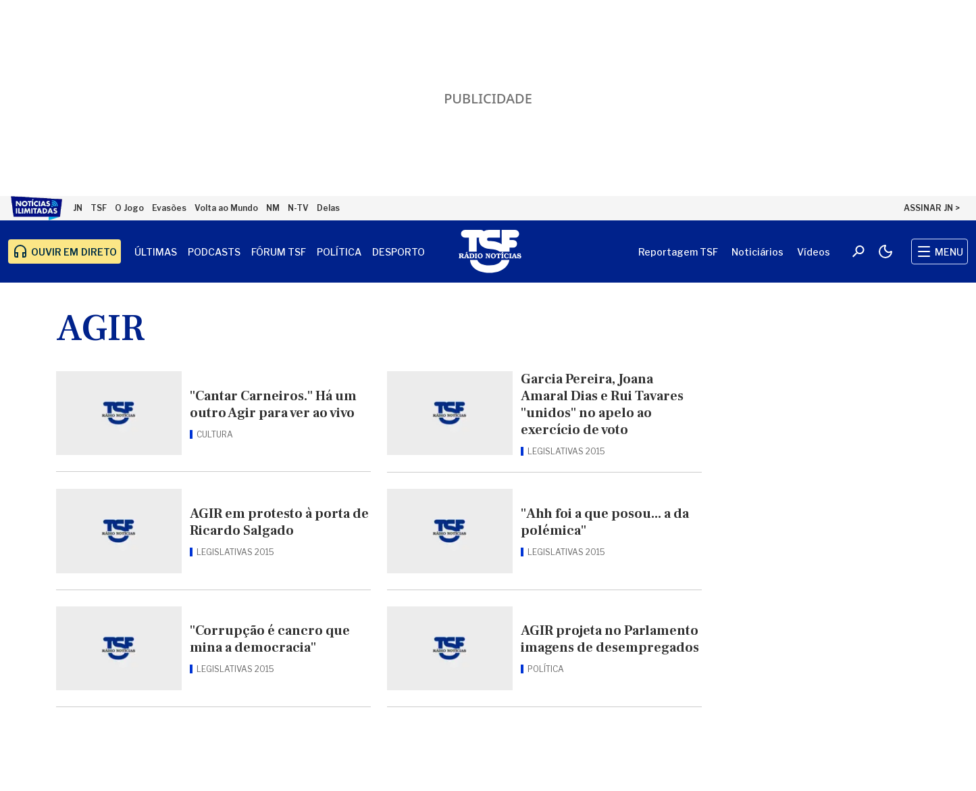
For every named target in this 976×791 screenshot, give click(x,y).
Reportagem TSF (678, 252)
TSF (99, 208)
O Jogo (129, 208)
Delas (328, 208)
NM (273, 208)
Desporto (398, 252)
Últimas (155, 252)
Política (339, 252)
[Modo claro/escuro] (885, 251)
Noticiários (757, 252)
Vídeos (813, 252)
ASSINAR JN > (932, 208)
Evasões (169, 208)
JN (77, 208)
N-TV (298, 208)
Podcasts (214, 252)
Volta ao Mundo (226, 208)
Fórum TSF (278, 252)
